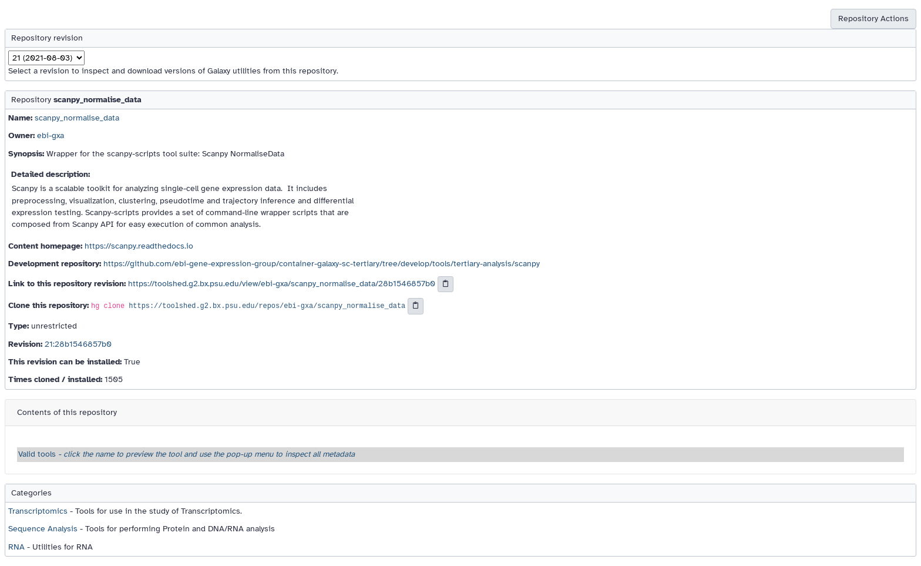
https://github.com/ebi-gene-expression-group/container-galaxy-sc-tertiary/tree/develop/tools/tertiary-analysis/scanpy (321, 264)
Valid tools (186, 454)
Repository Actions (873, 19)
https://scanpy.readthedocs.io (139, 246)
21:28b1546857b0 (78, 344)
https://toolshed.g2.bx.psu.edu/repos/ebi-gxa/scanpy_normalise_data (267, 307)
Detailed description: (50, 174)
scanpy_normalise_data (77, 118)
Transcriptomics (38, 511)
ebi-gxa (50, 135)
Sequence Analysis (43, 529)
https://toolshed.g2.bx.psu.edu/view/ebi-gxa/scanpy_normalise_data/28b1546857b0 (281, 284)
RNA (16, 547)
